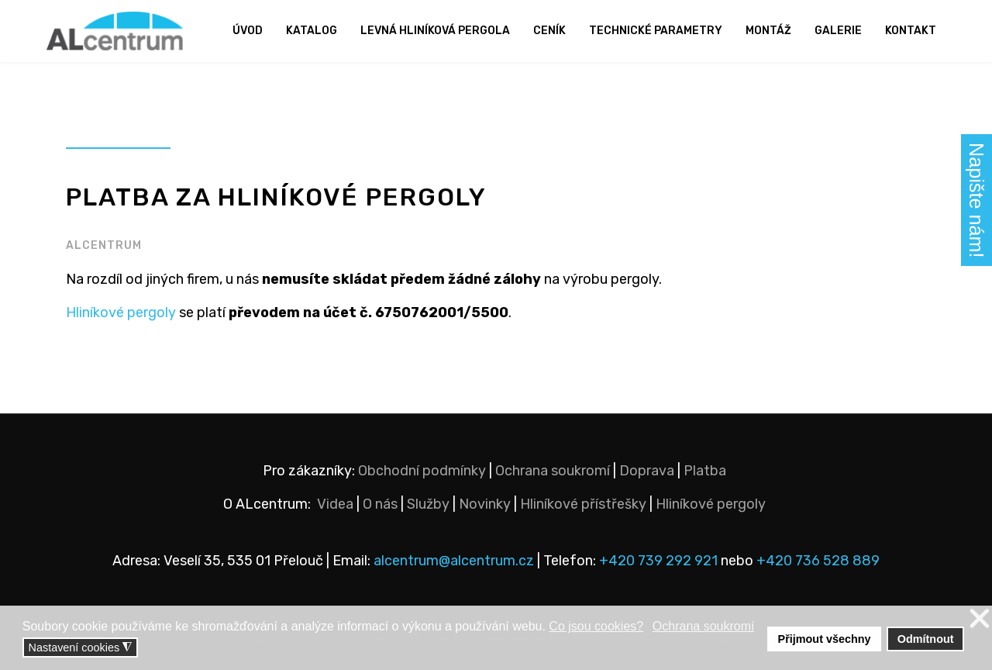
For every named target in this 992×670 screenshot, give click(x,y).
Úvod (247, 30)
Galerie (838, 30)
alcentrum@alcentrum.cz (455, 560)
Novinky (485, 504)
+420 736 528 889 (818, 560)
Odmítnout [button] (925, 639)
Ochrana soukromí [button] (704, 626)
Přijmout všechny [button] (824, 639)
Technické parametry (655, 30)
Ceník (549, 30)
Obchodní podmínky (422, 470)
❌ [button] (979, 619)
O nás (380, 504)
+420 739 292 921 (658, 560)
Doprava (646, 470)
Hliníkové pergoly (121, 312)
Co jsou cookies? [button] (596, 626)
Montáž (768, 30)
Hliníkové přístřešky (583, 504)
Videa (335, 504)
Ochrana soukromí (552, 470)
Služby (428, 504)
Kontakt (910, 30)
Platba (705, 470)
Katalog (311, 30)
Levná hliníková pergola (435, 30)
